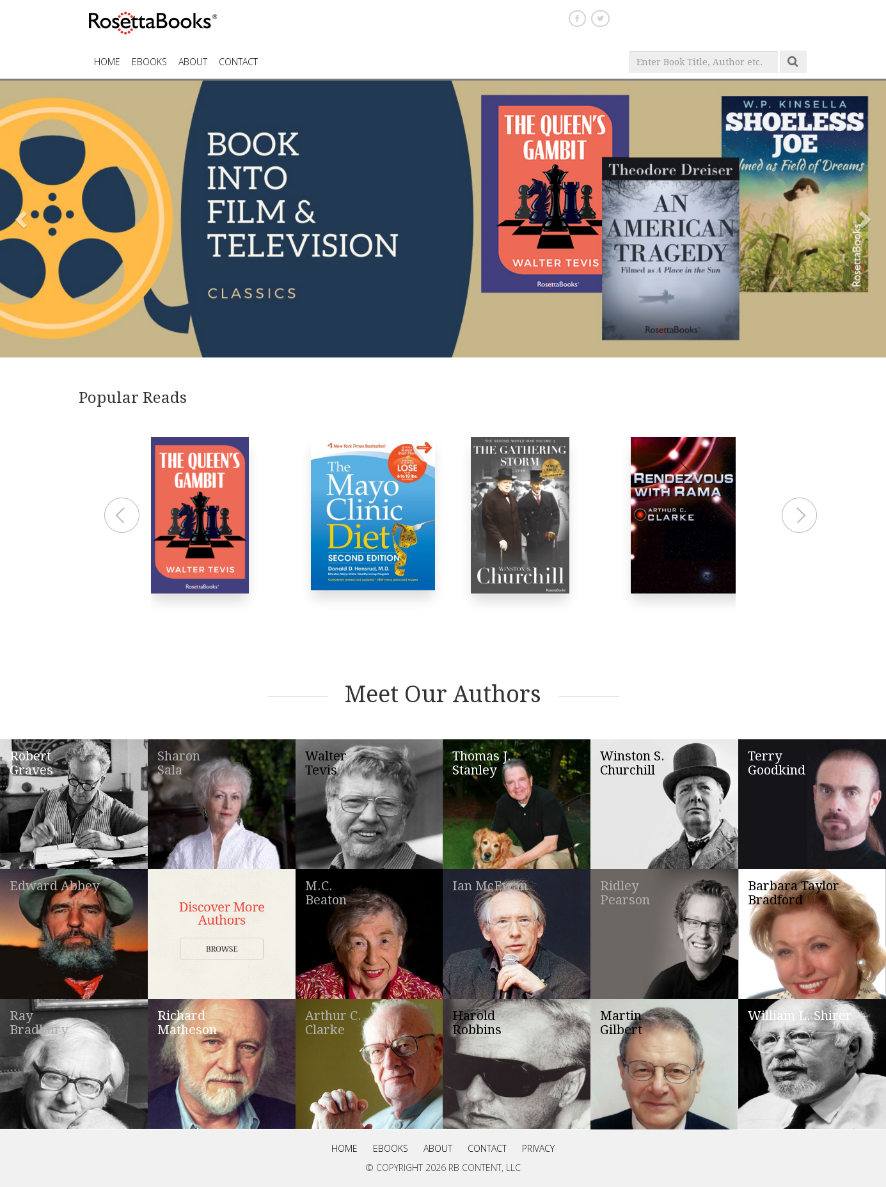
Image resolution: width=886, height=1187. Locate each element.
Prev (123, 515)
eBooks (149, 62)
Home (344, 1148)
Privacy (538, 1148)
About (192, 62)
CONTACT (238, 62)
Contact (487, 1148)
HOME (107, 62)
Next (801, 515)
